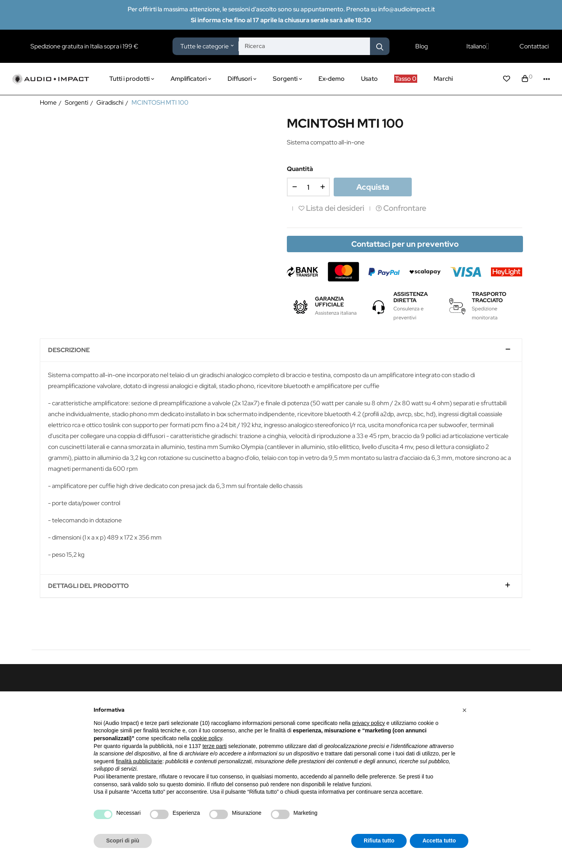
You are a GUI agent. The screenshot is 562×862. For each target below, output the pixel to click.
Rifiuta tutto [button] (379, 840)
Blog (421, 46)
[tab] (281, 350)
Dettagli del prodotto (88, 586)
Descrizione (69, 350)
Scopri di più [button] (122, 840)
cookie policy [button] (206, 738)
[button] (464, 710)
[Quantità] (308, 187)
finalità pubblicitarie (139, 761)
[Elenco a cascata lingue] (477, 46)
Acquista (372, 187)
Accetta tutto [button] (439, 840)
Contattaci (534, 46)
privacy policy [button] (368, 723)
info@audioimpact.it (406, 9)
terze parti (215, 746)
